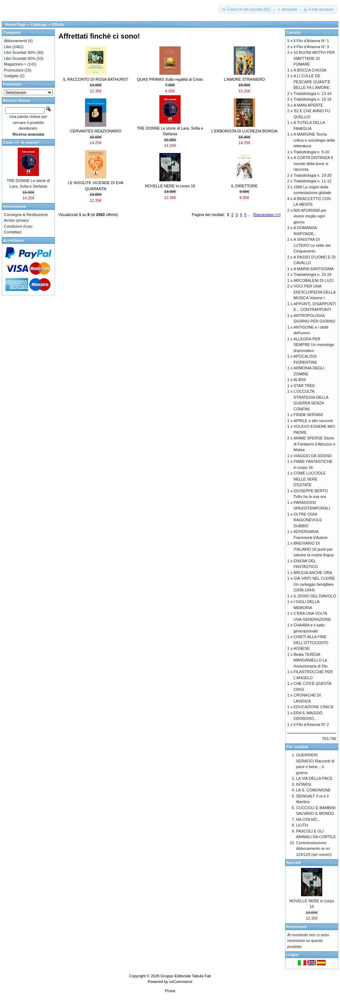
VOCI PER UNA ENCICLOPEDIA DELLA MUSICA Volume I (315, 292)
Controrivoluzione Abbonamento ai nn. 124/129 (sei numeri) (314, 849)
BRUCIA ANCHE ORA (313, 572)
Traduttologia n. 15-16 (313, 99)
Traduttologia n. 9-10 (311, 152)
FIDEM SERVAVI (308, 415)
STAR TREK (304, 385)
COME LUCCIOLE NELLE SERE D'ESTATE (310, 479)
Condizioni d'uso (18, 226)
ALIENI (300, 379)
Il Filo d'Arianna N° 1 (311, 41)
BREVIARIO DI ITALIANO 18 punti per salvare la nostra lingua (314, 549)
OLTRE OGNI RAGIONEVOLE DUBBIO (308, 520)
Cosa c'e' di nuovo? (21, 142)
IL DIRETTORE (244, 186)
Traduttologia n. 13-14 (313, 93)
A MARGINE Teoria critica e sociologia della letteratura (314, 140)
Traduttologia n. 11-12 (313, 181)
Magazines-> (15, 64)
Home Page (15, 24)
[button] (247, 9)
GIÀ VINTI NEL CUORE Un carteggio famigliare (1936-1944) (314, 584)
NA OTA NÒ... (308, 819)
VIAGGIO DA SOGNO (313, 456)
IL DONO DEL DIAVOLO (315, 596)
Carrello (293, 32)
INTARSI (303, 784)
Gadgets (11, 76)
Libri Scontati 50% (19, 58)
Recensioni (296, 927)
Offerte (58, 24)
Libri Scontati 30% (19, 52)
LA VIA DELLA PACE (314, 778)
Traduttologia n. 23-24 (313, 274)
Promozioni (13, 70)
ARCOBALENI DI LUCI (314, 280)
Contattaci (13, 232)
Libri (7, 47)
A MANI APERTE (308, 105)
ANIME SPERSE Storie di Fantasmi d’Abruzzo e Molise (314, 444)
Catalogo (38, 24)
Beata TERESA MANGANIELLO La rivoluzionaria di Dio (311, 660)
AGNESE (302, 648)
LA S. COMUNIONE (313, 790)
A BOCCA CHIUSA (310, 70)
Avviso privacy (16, 220)
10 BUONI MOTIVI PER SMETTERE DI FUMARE (314, 58)
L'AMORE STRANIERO (244, 79)
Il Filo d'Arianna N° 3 (311, 47)
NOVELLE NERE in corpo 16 (170, 186)
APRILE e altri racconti (313, 421)
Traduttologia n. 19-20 (313, 175)
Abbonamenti (15, 41)
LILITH (302, 825)
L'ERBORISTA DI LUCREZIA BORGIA (244, 131)
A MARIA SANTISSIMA (314, 269)
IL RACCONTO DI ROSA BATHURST (95, 79)
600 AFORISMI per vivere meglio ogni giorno (310, 216)
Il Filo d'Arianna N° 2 (311, 724)
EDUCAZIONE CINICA (313, 707)
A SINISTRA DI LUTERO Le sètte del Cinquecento (312, 245)
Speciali (293, 862)
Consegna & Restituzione (26, 214)
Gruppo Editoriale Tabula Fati (185, 976)
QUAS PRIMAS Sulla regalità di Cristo (170, 79)
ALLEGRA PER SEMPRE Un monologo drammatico (314, 345)
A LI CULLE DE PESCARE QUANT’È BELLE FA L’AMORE (312, 82)
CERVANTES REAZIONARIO (95, 131)
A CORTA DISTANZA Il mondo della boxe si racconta (313, 163)
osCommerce (180, 981)
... (249, 214)
